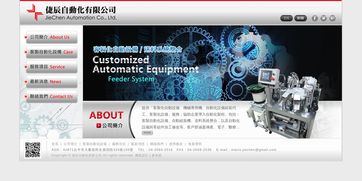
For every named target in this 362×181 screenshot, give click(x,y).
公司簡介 (70, 144)
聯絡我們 (157, 144)
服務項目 (119, 144)
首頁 (55, 144)
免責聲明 (195, 144)
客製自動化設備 (95, 144)
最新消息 (138, 144)
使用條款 (176, 144)
